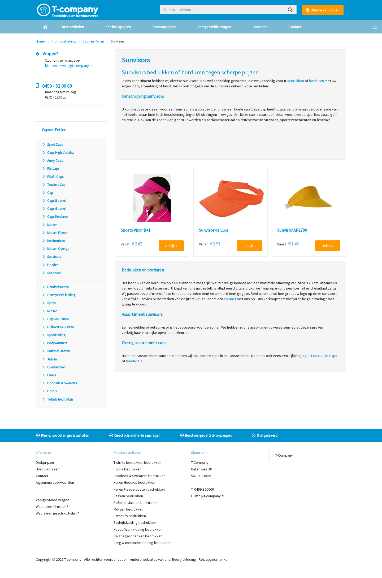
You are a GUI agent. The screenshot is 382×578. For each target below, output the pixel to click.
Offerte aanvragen (323, 10)
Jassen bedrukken (128, 496)
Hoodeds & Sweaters (59, 383)
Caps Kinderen (55, 216)
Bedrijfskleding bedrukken (135, 522)
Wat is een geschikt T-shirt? (57, 513)
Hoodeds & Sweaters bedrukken (140, 475)
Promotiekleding (63, 41)
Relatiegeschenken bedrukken (138, 536)
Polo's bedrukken (127, 469)
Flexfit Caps (52, 177)
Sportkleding (53, 335)
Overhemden (54, 367)
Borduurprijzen (164, 26)
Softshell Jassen (56, 351)
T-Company (284, 455)
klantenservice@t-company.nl (68, 65)
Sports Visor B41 (135, 230)
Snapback (51, 273)
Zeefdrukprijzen (118, 26)
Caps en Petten (94, 41)
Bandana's (134, 361)
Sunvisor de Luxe (213, 230)
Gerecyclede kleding (58, 295)
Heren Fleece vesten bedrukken (139, 489)
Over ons (260, 26)
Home (40, 41)
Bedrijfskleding (184, 559)
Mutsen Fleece (54, 233)
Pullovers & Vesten (58, 327)
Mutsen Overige (55, 248)
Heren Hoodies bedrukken (134, 482)
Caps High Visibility (58, 152)
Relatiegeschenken (214, 559)
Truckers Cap (54, 184)
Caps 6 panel (54, 208)
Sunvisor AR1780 (292, 230)
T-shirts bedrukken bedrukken (137, 462)
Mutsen (49, 225)
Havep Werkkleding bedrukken (138, 529)
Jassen (49, 359)
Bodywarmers (54, 343)
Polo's (49, 391)
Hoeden (50, 265)
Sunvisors (51, 256)
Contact (295, 26)
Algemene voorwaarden (55, 482)
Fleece (49, 375)
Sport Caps (52, 144)
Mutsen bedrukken (128, 509)
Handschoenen (55, 287)
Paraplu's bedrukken (130, 515)
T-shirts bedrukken (57, 399)
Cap (47, 192)
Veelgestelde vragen (214, 26)
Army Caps (52, 160)
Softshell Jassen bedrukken (136, 502)
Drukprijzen (45, 462)
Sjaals (48, 303)
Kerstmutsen (53, 241)
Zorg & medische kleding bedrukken (142, 542)
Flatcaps (50, 168)
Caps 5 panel (54, 200)
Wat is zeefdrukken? (52, 506)
